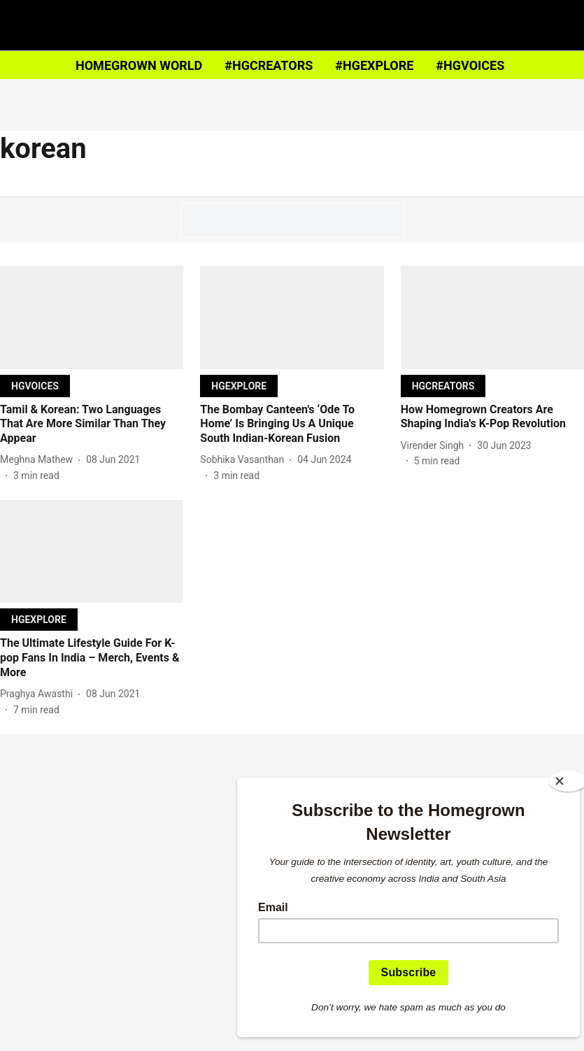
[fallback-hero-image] (91, 317)
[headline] (91, 424)
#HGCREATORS (269, 65)
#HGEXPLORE (374, 65)
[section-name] (35, 385)
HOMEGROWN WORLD (139, 65)
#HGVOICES (470, 65)
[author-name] (39, 459)
